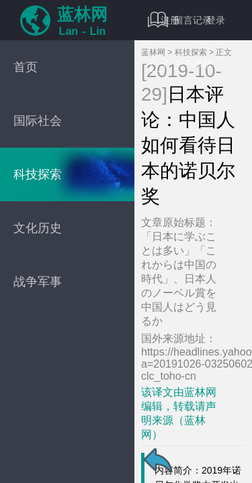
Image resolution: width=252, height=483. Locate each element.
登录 (215, 20)
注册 (170, 20)
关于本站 (180, 64)
